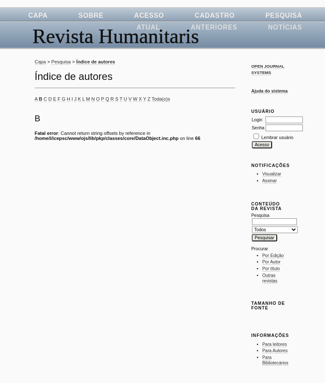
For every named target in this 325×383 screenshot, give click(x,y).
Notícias (285, 27)
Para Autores (275, 350)
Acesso (149, 15)
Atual (148, 27)
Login (257, 120)
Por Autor (271, 262)
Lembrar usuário (278, 137)
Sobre (90, 15)
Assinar (269, 180)
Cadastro (215, 15)
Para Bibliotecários (275, 360)
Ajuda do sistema (269, 91)
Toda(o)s (160, 98)
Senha (258, 128)
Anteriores (214, 27)
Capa (38, 15)
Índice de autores (95, 61)
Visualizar (271, 174)
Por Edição (273, 255)
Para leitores (274, 344)
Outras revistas (270, 278)
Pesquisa (283, 15)
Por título (271, 268)
